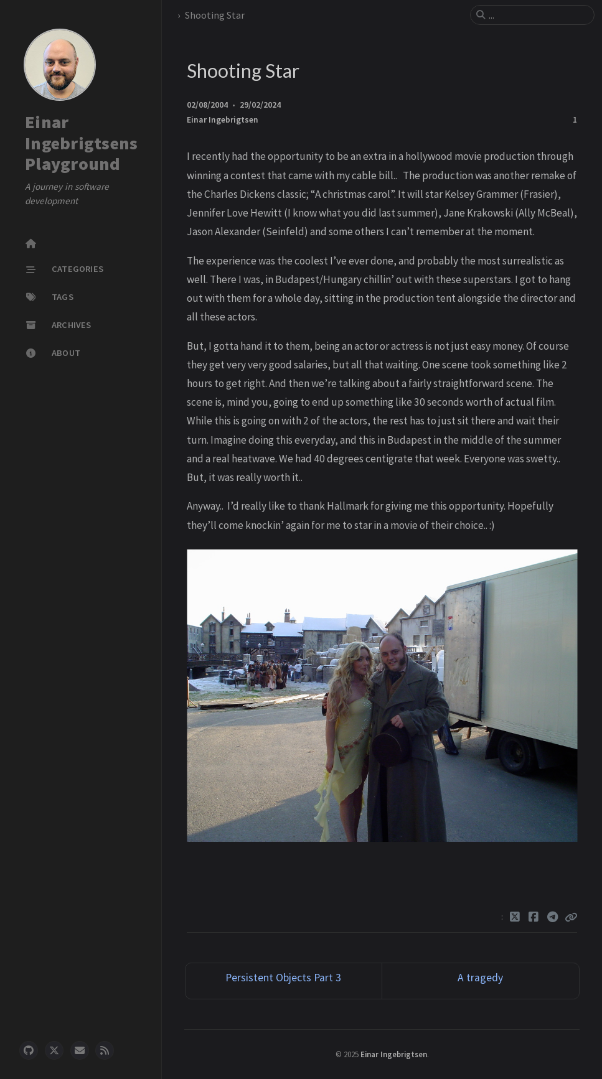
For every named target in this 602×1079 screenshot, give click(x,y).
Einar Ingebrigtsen (222, 119)
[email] (79, 1050)
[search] (537, 15)
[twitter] (54, 1050)
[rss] (104, 1050)
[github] (28, 1050)
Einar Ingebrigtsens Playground (81, 143)
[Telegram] (553, 917)
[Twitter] (515, 917)
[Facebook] (534, 917)
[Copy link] (571, 917)
